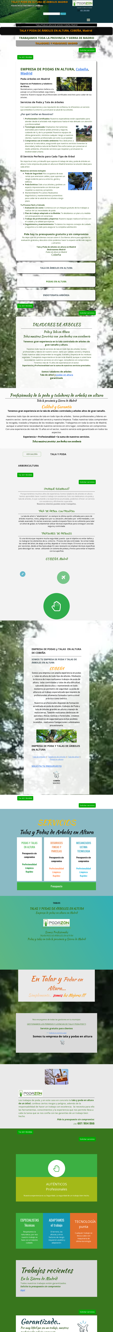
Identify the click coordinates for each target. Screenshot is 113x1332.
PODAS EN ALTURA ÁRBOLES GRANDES (27, 5)
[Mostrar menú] (88, 20)
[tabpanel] (83, 10)
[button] (57, 1048)
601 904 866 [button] (84, 10)
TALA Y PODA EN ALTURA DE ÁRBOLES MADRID (39, 2)
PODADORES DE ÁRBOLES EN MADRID (84, 7)
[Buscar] (51, 13)
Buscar (63, 14)
